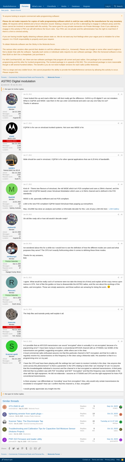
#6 (121, 243)
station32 (6, 85)
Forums (25, 6)
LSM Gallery (114, 209)
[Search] (118, 6)
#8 (121, 309)
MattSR (12, 197)
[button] (18, 6)
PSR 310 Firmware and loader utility (25, 439)
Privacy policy (110, 460)
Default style (7, 460)
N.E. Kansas (17, 336)
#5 (121, 214)
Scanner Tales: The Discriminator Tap (26, 421)
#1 (121, 94)
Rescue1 (12, 290)
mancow (11, 322)
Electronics (27, 434)
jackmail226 (12, 441)
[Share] (118, 94)
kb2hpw (115, 423)
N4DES (12, 168)
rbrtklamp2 (11, 257)
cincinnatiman (13, 408)
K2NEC (115, 408)
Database (76, 6)
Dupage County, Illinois (13, 272)
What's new (37, 6)
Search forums (16, 10)
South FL (18, 179)
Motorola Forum (34, 408)
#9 (121, 341)
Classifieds (51, 6)
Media (63, 6)
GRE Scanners (32, 441)
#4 (121, 184)
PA (20, 150)
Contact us (86, 460)
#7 (121, 277)
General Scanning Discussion (33, 424)
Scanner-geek (12, 354)
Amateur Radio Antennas (32, 416)
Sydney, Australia (15, 208)
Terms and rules (97, 460)
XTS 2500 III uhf (16, 406)
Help (118, 460)
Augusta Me (17, 118)
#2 (121, 123)
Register (86, 6)
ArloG (116, 416)
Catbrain (11, 416)
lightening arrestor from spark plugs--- (26, 414)
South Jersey (16, 304)
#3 (121, 155)
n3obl (11, 136)
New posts (5, 10)
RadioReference (9, 6)
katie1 (11, 434)
